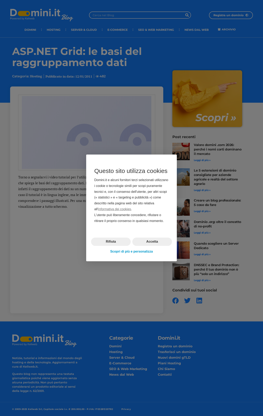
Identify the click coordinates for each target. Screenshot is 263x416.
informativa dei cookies (114, 209)
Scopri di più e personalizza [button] (131, 251)
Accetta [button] (152, 241)
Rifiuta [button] (111, 241)
